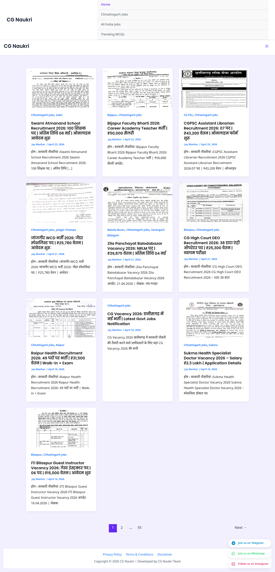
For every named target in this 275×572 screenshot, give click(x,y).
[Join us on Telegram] (249, 543)
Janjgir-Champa (66, 230)
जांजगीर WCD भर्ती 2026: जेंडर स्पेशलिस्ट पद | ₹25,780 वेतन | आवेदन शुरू (57, 243)
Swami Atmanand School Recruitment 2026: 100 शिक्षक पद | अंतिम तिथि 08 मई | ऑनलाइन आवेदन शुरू (61, 131)
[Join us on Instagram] (249, 564)
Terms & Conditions (139, 555)
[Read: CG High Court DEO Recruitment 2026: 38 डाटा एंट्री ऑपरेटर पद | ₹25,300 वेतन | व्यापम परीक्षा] (214, 203)
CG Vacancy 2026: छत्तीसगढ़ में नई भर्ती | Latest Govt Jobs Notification (135, 318)
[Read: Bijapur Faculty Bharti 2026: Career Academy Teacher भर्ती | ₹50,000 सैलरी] (137, 88)
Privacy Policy (113, 555)
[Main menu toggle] (267, 46)
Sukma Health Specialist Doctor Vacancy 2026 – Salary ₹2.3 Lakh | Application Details (213, 358)
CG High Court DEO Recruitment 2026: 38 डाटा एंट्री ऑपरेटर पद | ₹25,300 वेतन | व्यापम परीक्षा (212, 245)
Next (241, 528)
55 (140, 528)
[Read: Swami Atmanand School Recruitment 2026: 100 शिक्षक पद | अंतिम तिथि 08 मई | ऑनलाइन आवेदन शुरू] (61, 88)
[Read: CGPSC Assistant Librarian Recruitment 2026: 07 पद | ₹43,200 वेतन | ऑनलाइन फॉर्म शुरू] (214, 88)
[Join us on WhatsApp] (249, 553)
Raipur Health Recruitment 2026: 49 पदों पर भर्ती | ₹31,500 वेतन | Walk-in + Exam (58, 358)
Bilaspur (189, 230)
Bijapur (112, 115)
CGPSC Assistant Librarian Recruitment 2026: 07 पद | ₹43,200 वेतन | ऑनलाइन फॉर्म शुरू (211, 131)
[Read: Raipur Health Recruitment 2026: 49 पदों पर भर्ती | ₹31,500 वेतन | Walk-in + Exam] (61, 318)
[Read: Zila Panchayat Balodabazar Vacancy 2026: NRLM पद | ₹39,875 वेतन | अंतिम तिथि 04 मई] (137, 203)
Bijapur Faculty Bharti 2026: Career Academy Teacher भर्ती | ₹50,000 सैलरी (137, 128)
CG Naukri (19, 19)
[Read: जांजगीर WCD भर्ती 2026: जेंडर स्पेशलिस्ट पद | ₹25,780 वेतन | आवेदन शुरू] (61, 203)
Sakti (59, 115)
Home (105, 5)
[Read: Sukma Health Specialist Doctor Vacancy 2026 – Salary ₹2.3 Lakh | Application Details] (214, 318)
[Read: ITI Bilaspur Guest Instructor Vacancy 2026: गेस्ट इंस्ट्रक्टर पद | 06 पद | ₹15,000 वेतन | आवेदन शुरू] (61, 428)
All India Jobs (111, 25)
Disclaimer (163, 555)
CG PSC (188, 115)
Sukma (213, 345)
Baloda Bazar (115, 230)
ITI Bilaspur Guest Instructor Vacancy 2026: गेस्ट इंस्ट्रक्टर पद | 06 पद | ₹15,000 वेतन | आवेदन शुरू (61, 468)
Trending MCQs (113, 35)
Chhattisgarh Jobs (114, 15)
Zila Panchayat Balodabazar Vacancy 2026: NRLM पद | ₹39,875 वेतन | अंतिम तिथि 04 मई (136, 248)
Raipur (60, 345)
